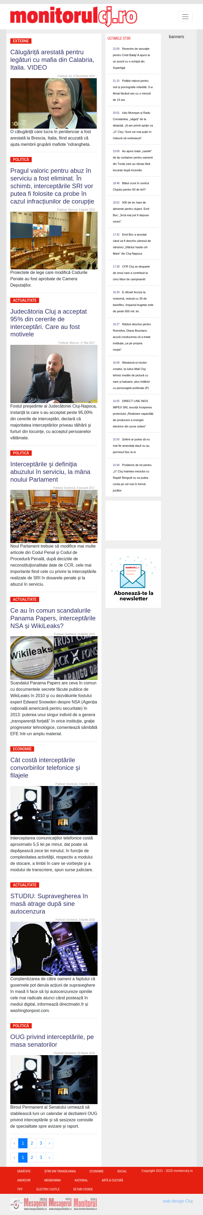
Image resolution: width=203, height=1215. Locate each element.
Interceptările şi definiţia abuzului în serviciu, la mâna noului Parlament (50, 471)
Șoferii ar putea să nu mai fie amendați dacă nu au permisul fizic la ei (131, 446)
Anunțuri (24, 1180)
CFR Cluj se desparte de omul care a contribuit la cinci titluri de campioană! (131, 273)
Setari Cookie (83, 1189)
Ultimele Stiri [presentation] (119, 38)
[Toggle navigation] (185, 16)
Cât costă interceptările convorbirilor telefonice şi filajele (45, 767)
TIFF (20, 1189)
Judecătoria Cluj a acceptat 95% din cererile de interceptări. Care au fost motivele (48, 323)
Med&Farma (52, 1180)
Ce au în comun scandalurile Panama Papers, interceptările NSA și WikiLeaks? (53, 618)
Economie (22, 749)
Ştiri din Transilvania (60, 1171)
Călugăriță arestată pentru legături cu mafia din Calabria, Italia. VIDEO (52, 59)
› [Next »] (49, 1143)
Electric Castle (47, 1189)
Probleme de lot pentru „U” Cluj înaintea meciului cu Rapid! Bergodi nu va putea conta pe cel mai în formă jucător (132, 477)
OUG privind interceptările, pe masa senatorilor (52, 1040)
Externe (21, 41)
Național (81, 1180)
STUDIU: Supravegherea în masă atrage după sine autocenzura (49, 903)
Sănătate (24, 1171)
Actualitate (24, 300)
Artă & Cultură (112, 1180)
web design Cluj (178, 1201)
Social (122, 1171)
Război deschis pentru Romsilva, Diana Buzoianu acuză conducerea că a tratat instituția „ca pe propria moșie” (132, 337)
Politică (21, 159)
